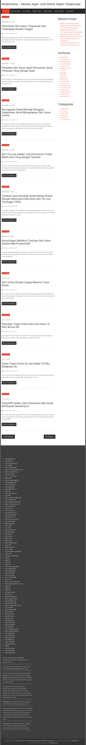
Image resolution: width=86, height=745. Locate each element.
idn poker (8, 528)
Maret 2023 (64, 79)
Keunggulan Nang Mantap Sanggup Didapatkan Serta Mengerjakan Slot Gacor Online (26, 112)
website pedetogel (10, 515)
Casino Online (59, 11)
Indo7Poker (8, 525)
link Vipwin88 (9, 627)
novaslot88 (8, 465)
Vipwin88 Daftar (10, 487)
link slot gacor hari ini (11, 519)
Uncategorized (65, 119)
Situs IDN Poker (10, 532)
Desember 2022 (65, 85)
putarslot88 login (10, 569)
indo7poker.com (10, 517)
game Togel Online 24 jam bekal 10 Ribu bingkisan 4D (26, 365)
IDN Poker (23, 688)
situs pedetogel (9, 633)
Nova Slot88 (9, 607)
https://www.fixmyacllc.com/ (14, 469)
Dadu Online (8, 538)
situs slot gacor (10, 575)
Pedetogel (21, 658)
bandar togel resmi (11, 513)
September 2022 (65, 92)
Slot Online (26, 11)
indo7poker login (10, 521)
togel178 (7, 560)
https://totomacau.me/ (12, 504)
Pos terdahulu (8, 436)
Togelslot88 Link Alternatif (13, 551)
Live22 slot (8, 553)
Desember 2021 (65, 96)
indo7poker (8, 594)
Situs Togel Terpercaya (12, 581)
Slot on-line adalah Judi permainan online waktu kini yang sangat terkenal (27, 156)
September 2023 (65, 68)
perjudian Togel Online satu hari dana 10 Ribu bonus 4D (26, 325)
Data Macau (9, 461)
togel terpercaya (10, 637)
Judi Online (70, 11)
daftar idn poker (10, 523)
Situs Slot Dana (10, 474)
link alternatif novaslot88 (13, 502)
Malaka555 (8, 478)
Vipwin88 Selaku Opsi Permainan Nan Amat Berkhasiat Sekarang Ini (27, 405)
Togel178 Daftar (10, 485)
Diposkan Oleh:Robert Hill (10, 33)
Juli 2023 (63, 70)
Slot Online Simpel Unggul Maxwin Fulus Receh (25, 284)
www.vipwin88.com (11, 463)
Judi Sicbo (8, 545)
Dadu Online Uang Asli (13, 669)
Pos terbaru (49, 436)
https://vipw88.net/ (11, 467)
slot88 (7, 558)
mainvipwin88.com (11, 493)
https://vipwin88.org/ (11, 472)
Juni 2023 (63, 72)
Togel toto (8, 579)
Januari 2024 (64, 59)
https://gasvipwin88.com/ (13, 497)
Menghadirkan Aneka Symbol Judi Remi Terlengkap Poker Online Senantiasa (71, 39)
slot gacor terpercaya (12, 556)
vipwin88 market (10, 489)
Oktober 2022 (64, 90)
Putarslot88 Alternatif (11, 629)
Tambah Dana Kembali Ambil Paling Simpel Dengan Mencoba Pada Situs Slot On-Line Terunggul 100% (27, 198)
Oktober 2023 (64, 66)
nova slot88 (8, 549)
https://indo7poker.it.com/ (13, 605)
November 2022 (65, 87)
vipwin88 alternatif (10, 482)
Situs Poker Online (10, 476)
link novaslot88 (10, 624)
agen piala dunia (10, 644)
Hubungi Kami (16, 11)
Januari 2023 (64, 83)
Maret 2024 (64, 57)
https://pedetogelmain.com (13, 584)
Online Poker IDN (10, 530)
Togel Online (36, 11)
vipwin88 (7, 491)
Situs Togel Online (10, 500)
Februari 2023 (64, 81)
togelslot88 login (10, 571)
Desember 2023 (65, 62)
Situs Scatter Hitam (11, 599)
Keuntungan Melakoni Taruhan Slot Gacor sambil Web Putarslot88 (26, 242)
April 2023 (63, 77)
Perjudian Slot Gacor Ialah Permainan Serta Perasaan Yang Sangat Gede (27, 69)
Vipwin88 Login (10, 620)
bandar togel (9, 618)
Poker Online (47, 11)
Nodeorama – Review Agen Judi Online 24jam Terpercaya (41, 4)
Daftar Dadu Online (11, 543)
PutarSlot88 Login (10, 601)
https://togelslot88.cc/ (12, 480)
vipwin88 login (9, 616)
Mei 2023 (63, 75)
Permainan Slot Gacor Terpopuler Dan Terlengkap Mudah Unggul (24, 27)
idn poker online (10, 592)
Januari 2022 (64, 94)
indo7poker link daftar (12, 566)
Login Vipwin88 (10, 642)
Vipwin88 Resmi (10, 459)
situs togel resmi (10, 506)
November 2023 (65, 64)
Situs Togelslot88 (10, 577)
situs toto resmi (10, 510)
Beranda (6, 11)
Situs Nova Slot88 (10, 609)
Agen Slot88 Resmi (11, 596)
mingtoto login (9, 614)
